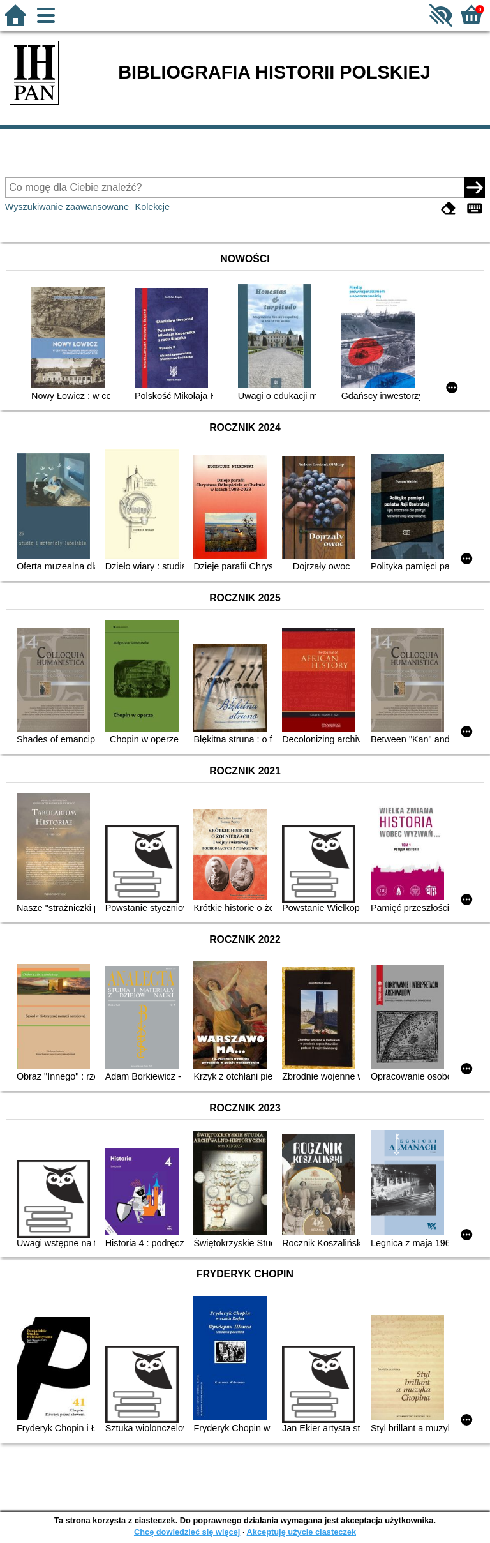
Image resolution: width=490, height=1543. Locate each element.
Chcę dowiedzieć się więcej (187, 1532)
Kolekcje (152, 207)
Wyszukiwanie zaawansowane (67, 207)
